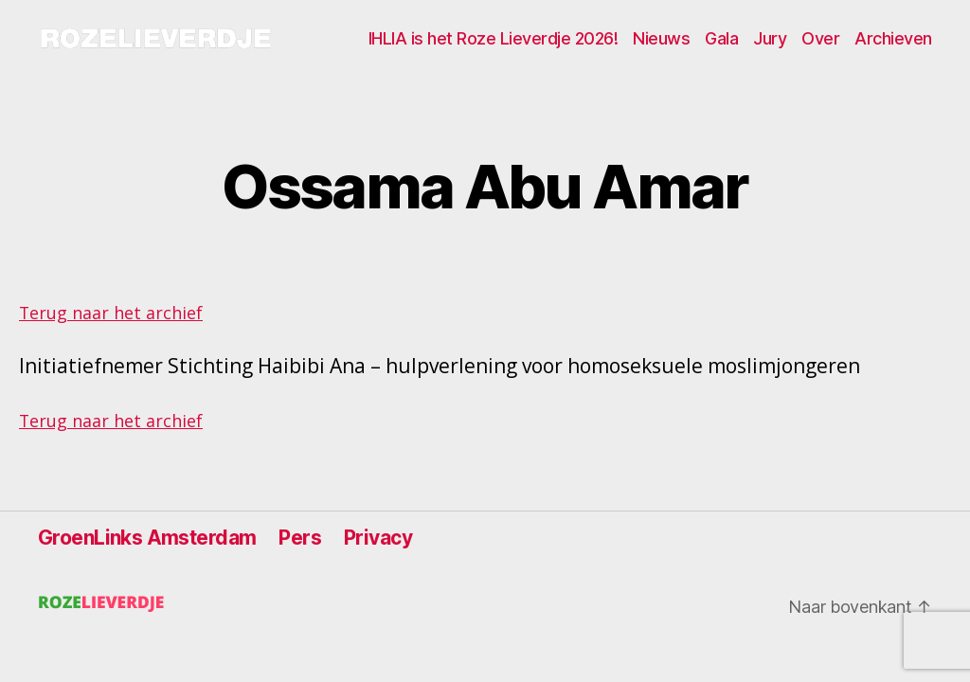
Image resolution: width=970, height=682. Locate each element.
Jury (769, 38)
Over (820, 38)
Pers (299, 537)
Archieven (893, 38)
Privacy (378, 537)
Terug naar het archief (111, 312)
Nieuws (661, 38)
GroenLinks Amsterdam (147, 537)
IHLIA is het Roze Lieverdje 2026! (493, 38)
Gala (721, 38)
